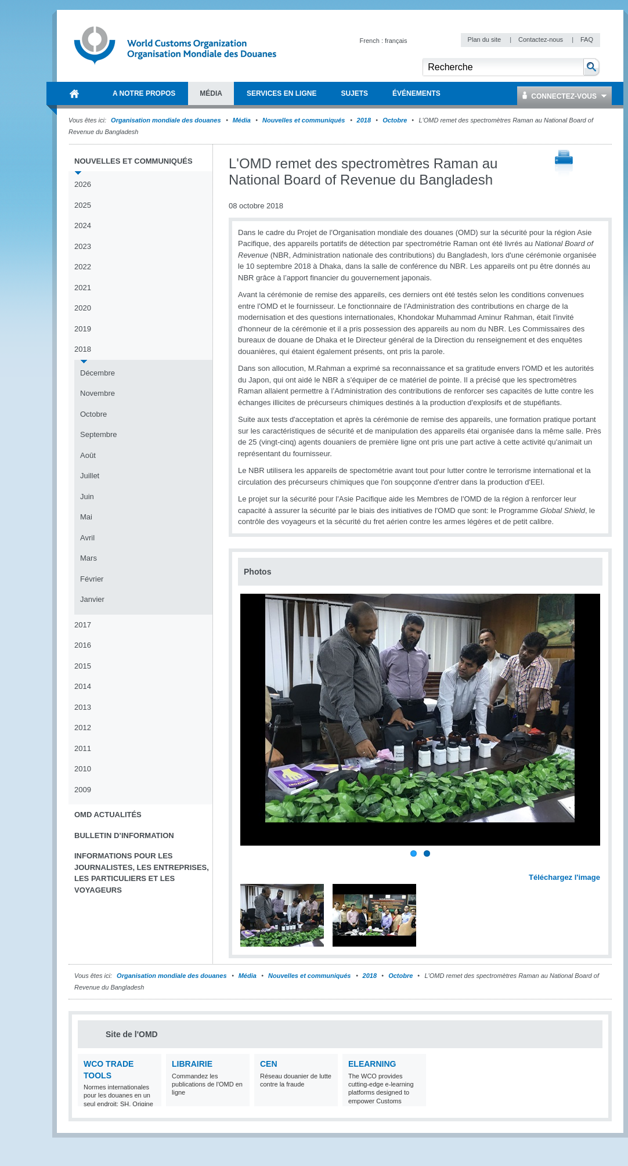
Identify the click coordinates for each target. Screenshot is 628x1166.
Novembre (97, 393)
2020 (82, 308)
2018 (364, 120)
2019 (82, 328)
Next (598, 865)
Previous (250, 865)
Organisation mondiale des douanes (166, 120)
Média (242, 120)
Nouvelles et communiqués (303, 120)
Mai (86, 516)
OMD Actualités (108, 814)
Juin (87, 496)
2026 (82, 184)
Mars (88, 558)
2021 (82, 287)
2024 (82, 225)
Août (88, 455)
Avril (87, 537)
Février (91, 579)
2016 (82, 645)
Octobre (394, 120)
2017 (82, 624)
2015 (82, 666)
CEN (268, 1063)
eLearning (372, 1063)
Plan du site (485, 39)
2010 (82, 768)
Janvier (92, 599)
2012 (82, 727)
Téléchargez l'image (564, 877)
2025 (82, 205)
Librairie (192, 1063)
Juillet (89, 475)
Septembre (98, 434)
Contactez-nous (541, 39)
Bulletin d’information (124, 835)
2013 (82, 707)
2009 (82, 789)
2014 (82, 686)
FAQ (586, 39)
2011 (82, 748)
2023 (82, 246)
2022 (82, 266)
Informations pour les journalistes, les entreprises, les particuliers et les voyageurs (141, 872)
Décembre (97, 373)
